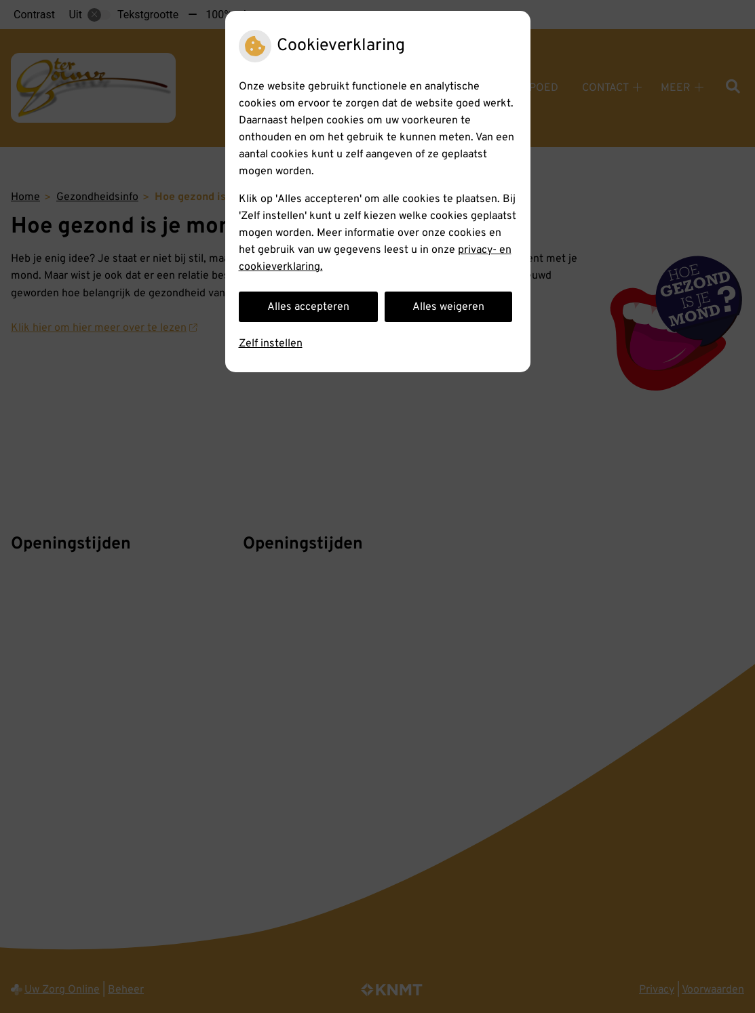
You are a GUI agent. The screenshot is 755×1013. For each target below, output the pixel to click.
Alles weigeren (448, 307)
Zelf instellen (271, 344)
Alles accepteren (308, 307)
